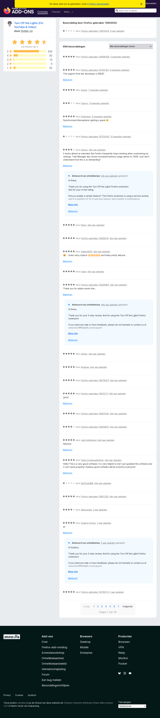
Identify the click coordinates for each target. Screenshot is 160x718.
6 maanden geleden (119, 70)
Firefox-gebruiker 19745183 (95, 70)
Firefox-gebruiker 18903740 (95, 413)
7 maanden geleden (98, 90)
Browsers (124, 641)
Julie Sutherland (89, 440)
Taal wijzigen (124, 702)
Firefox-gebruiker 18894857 (95, 427)
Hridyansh (86, 116)
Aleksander (86, 510)
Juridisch (32, 695)
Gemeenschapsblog (54, 669)
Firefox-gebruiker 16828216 (95, 238)
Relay (121, 652)
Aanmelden (151, 3)
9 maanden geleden (99, 103)
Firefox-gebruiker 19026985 (95, 285)
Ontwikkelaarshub (53, 658)
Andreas (85, 367)
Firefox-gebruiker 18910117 (94, 393)
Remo (84, 225)
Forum (45, 674)
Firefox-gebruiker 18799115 (95, 592)
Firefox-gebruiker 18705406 (95, 136)
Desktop (85, 641)
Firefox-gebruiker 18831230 (94, 496)
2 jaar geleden (100, 510)
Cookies (19, 695)
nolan (83, 271)
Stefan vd (26, 31)
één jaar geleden (97, 150)
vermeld (21, 703)
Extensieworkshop (53, 652)
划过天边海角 (87, 483)
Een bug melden (51, 679)
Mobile (84, 647)
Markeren (67, 79)
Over (45, 641)
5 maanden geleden (120, 57)
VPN (121, 647)
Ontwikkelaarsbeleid (54, 663)
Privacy (7, 695)
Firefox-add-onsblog (54, 647)
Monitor (123, 658)
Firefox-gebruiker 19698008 (95, 57)
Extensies (42, 11)
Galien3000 (86, 251)
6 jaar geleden (117, 31)
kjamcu (84, 150)
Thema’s (55, 11)
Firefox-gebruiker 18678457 (95, 380)
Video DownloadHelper (92, 460)
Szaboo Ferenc (88, 523)
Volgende (128, 606)
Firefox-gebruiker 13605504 (95, 31)
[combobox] (135, 11)
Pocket (122, 663)
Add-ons (47, 636)
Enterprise (86, 652)
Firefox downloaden (99, 4)
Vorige (86, 606)
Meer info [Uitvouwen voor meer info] (73, 204)
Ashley (84, 354)
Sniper (84, 90)
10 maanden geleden (120, 136)
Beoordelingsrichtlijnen (55, 685)
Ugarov (84, 103)
